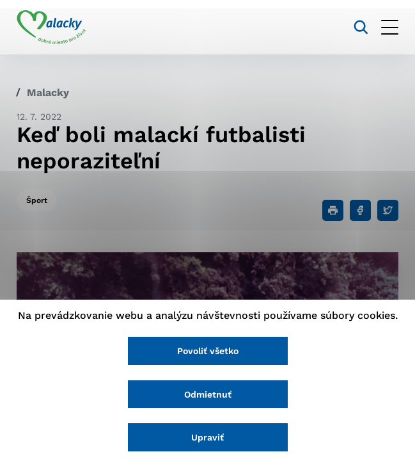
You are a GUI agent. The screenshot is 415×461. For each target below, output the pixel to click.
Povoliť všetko (208, 351)
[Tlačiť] (332, 210)
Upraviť (207, 437)
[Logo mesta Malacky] (51, 27)
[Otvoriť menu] (389, 27)
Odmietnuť (207, 394)
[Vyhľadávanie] (361, 27)
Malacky (48, 92)
